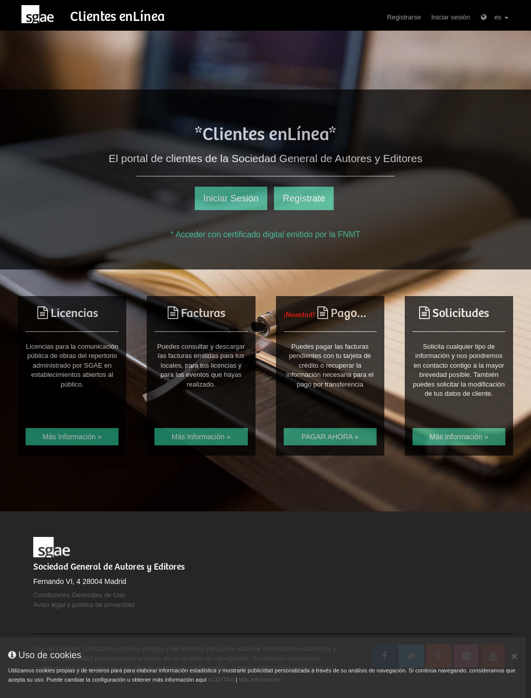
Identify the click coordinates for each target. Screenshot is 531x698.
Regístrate (304, 198)
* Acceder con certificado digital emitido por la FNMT (266, 234)
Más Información (260, 680)
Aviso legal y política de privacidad (84, 605)
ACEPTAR (221, 680)
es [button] (494, 17)
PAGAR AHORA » (330, 437)
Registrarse (404, 17)
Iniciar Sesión (231, 198)
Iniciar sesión (450, 17)
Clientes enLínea (117, 17)
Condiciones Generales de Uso (79, 595)
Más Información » (72, 437)
